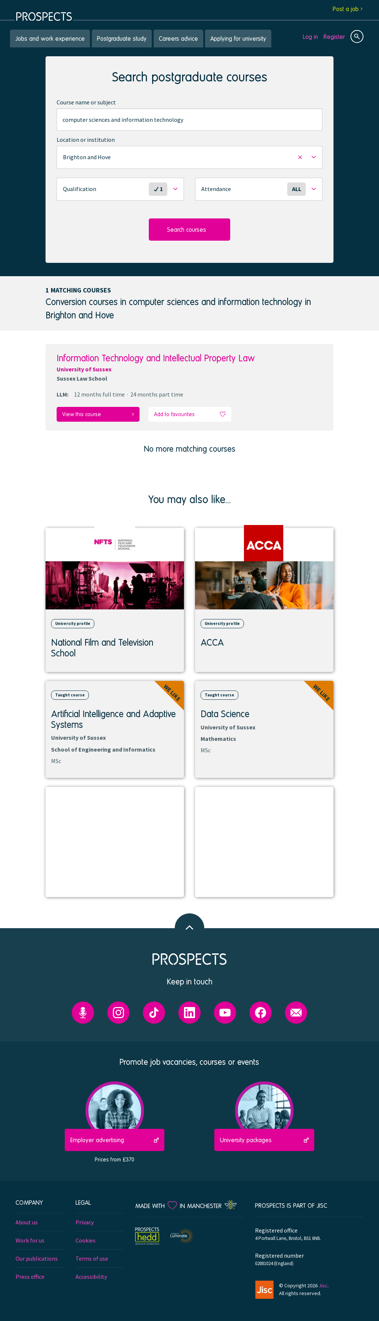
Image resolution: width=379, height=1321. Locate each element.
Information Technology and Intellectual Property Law (156, 357)
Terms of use (92, 1258)
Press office (30, 1276)
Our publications (37, 1258)
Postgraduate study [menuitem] (122, 38)
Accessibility (91, 1276)
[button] (189, 157)
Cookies (85, 1240)
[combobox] (189, 119)
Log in (310, 36)
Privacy (85, 1222)
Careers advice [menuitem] (178, 38)
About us (27, 1222)
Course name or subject (86, 102)
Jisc (323, 1285)
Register (334, 36)
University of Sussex (84, 369)
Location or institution (86, 139)
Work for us (30, 1240)
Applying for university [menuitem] (238, 38)
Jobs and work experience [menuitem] (50, 38)
